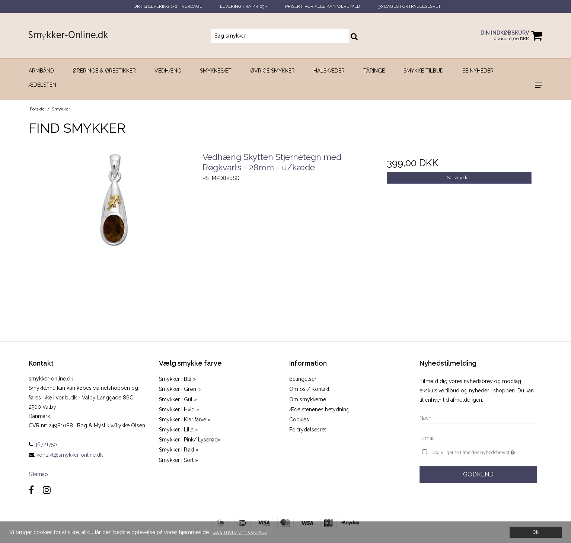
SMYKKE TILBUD (423, 71)
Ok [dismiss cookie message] (536, 532)
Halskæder (329, 71)
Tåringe (374, 71)
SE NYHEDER (478, 71)
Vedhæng (167, 71)
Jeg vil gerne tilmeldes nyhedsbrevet (484, 452)
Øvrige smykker (272, 71)
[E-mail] (478, 438)
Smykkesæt (216, 71)
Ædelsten (42, 85)
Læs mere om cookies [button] (240, 532)
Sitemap (38, 474)
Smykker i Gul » (178, 399)
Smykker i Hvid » (179, 409)
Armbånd (41, 71)
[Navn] (478, 418)
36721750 (43, 444)
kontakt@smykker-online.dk (69, 455)
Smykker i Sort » (178, 460)
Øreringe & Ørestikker (104, 71)
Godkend (478, 474)
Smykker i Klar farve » (185, 419)
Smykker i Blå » (177, 379)
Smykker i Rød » (178, 450)
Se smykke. (459, 177)
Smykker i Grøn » (180, 389)
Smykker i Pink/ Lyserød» (190, 440)
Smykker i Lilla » (178, 430)
